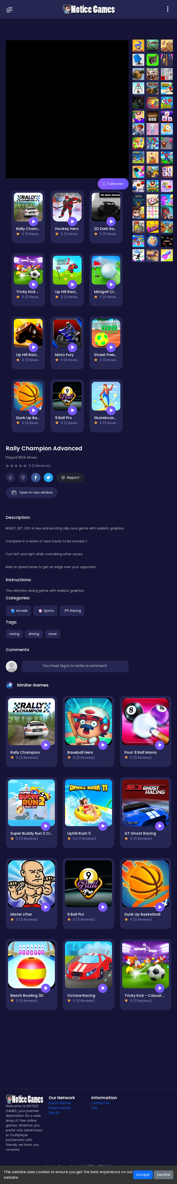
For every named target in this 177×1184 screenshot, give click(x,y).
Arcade (18, 610)
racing (14, 634)
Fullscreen (113, 183)
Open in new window (32, 492)
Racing (72, 610)
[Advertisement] (88, 28)
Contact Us (100, 1103)
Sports (45, 610)
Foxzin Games (60, 1103)
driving (34, 634)
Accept (143, 1174)
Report (70, 477)
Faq (94, 1108)
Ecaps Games (60, 1108)
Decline (163, 1174)
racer (52, 634)
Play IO (54, 1112)
